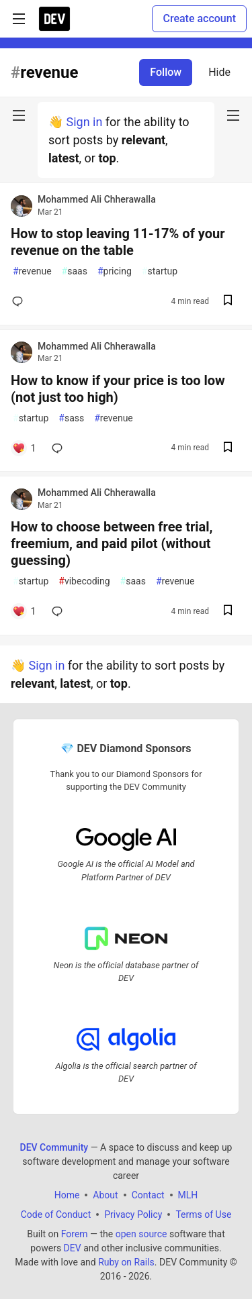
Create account (199, 18)
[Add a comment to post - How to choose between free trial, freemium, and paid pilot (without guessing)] (24, 611)
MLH (188, 1194)
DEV (72, 1247)
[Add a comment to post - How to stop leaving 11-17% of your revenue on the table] (20, 301)
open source (141, 1233)
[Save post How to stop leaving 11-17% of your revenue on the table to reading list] (227, 302)
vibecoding (84, 581)
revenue (32, 271)
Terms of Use (203, 1213)
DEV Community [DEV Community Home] (54, 1146)
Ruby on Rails (126, 1261)
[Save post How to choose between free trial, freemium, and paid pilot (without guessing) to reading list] (227, 611)
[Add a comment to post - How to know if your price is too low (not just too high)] (24, 448)
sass (71, 418)
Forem (74, 1233)
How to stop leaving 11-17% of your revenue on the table (118, 241)
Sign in (84, 122)
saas (74, 271)
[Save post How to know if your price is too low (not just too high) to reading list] (227, 448)
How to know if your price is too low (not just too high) (118, 388)
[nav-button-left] (18, 115)
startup (159, 271)
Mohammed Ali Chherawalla (97, 199)
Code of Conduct (56, 1213)
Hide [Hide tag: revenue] (219, 72)
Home (67, 1194)
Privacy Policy (133, 1213)
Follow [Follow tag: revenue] (165, 72)
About (105, 1194)
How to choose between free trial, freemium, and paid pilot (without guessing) (112, 543)
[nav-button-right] (233, 115)
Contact (148, 1194)
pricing (114, 271)
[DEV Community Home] (54, 18)
